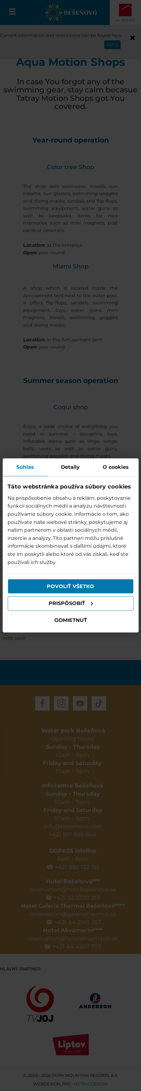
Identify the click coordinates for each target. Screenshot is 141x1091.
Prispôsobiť (71, 603)
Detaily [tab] (70, 467)
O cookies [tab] (116, 467)
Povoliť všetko (70, 586)
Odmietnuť (70, 620)
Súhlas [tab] (25, 467)
